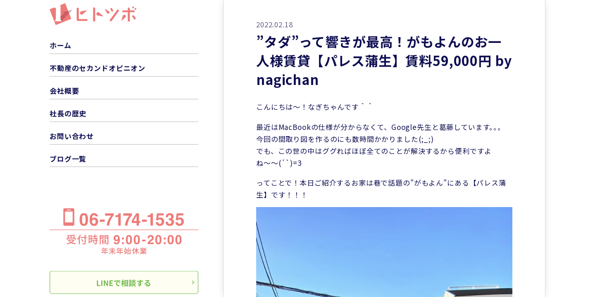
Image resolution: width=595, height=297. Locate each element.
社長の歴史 (68, 113)
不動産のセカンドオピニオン (97, 68)
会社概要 (64, 90)
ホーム (60, 45)
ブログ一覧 (68, 158)
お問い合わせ (72, 135)
